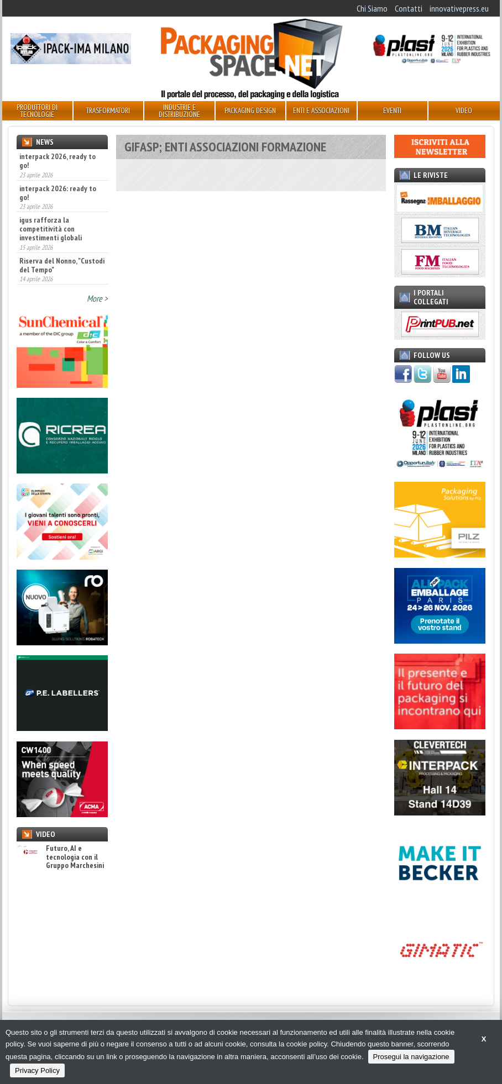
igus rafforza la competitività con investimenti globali (50, 228)
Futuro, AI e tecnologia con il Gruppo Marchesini (60, 857)
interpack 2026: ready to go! (57, 193)
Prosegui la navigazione (411, 1057)
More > (97, 298)
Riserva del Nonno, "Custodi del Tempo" (61, 265)
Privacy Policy (37, 1070)
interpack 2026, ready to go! (57, 161)
